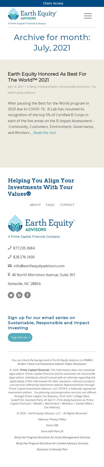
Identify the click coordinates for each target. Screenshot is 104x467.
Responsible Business (74, 87)
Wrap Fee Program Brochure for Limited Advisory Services (52, 443)
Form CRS (52, 425)
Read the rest (44, 132)
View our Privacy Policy (52, 419)
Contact (67, 204)
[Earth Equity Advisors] (43, 16)
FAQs (50, 204)
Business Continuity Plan (52, 449)
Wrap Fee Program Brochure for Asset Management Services (52, 437)
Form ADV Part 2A (52, 431)
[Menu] (87, 16)
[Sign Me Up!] (20, 337)
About (35, 204)
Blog (33, 87)
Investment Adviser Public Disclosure (63, 364)
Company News (47, 87)
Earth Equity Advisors (22, 93)
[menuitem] (53, 3)
